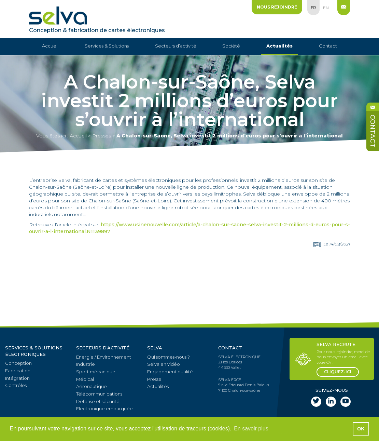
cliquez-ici (337, 371)
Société (231, 46)
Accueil (50, 46)
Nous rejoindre (277, 7)
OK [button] (361, 428)
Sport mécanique (95, 371)
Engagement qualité (170, 371)
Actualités (279, 46)
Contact (328, 46)
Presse (154, 379)
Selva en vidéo (163, 364)
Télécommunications (99, 394)
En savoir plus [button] (251, 428)
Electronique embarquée (104, 408)
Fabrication (17, 370)
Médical (85, 379)
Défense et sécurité (98, 401)
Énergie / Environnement (103, 357)
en (326, 7)
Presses (101, 136)
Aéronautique (91, 386)
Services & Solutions (107, 46)
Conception (18, 363)
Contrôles (16, 385)
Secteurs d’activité (175, 46)
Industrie (85, 364)
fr (313, 7)
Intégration (17, 378)
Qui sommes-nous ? (168, 357)
